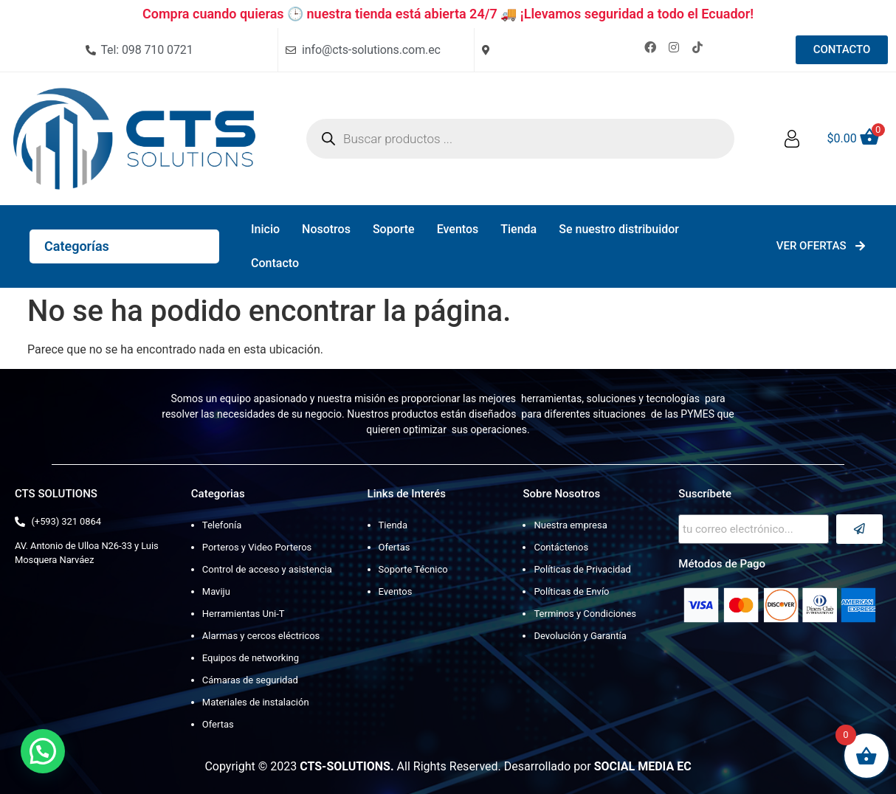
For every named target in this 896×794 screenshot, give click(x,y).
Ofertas (218, 724)
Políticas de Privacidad (582, 569)
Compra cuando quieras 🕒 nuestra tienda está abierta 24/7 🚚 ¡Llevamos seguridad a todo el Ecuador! (448, 13)
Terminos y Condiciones (585, 613)
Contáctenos (561, 547)
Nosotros (326, 229)
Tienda (518, 229)
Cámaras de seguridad (250, 680)
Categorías (76, 246)
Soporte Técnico (413, 569)
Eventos (458, 229)
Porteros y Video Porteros (257, 547)
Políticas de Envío (571, 591)
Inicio (265, 229)
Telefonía (221, 525)
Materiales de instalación (255, 702)
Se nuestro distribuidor (619, 229)
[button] (43, 751)
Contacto (275, 263)
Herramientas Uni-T (243, 613)
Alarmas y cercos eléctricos (261, 635)
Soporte (394, 229)
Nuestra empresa (570, 525)
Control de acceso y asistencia (267, 569)
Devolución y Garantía (580, 635)
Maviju (216, 591)
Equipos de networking (250, 657)
